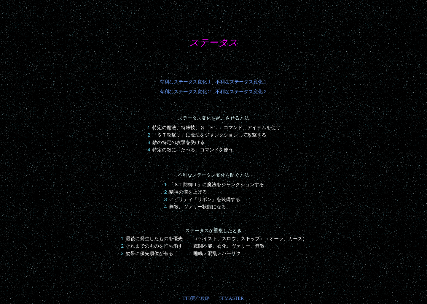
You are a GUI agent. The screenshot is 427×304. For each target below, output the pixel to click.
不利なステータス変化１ (241, 81)
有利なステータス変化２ (186, 91)
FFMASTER (231, 298)
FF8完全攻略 (196, 298)
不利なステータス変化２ (241, 91)
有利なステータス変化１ (186, 81)
